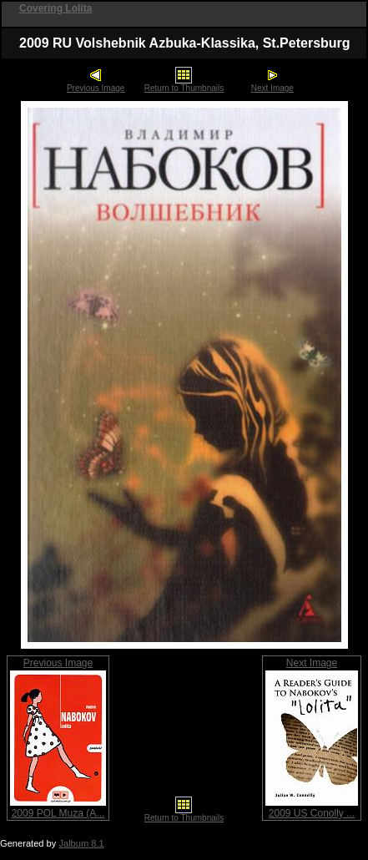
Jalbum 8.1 (80, 843)
